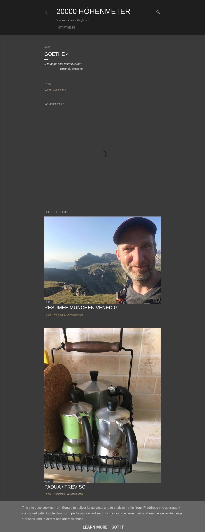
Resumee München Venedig (81, 307)
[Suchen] (158, 11)
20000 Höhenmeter (93, 11)
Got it (118, 527)
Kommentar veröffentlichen (68, 314)
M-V (64, 89)
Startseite (66, 27)
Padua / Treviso (65, 487)
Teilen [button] (47, 84)
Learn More (95, 527)
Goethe (57, 89)
